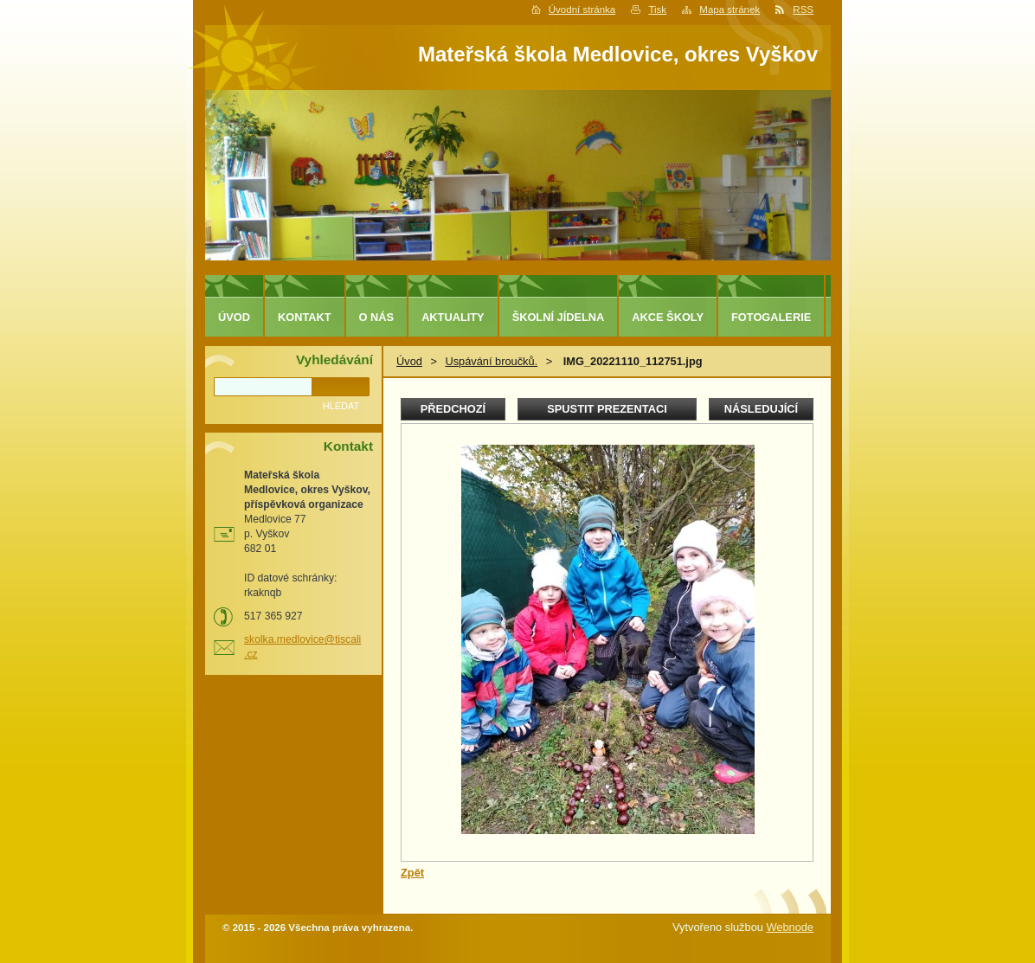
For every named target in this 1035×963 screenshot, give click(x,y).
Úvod (409, 361)
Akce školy (668, 317)
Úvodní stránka (582, 9)
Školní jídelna (558, 317)
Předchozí (453, 408)
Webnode (789, 927)
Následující (761, 408)
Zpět (412, 872)
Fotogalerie (771, 317)
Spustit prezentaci (606, 408)
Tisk (657, 9)
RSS (803, 9)
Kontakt (304, 317)
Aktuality (453, 317)
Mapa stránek (729, 9)
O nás (377, 317)
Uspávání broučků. (491, 361)
